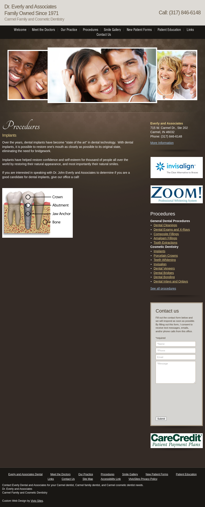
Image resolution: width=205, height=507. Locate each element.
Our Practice (85, 474)
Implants (159, 251)
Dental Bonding (164, 277)
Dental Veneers (164, 268)
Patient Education (186, 474)
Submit (161, 418)
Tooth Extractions (165, 242)
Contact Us (68, 479)
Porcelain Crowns (166, 255)
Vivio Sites (37, 500)
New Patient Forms (157, 474)
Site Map (87, 479)
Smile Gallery (130, 474)
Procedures (107, 474)
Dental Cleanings (165, 225)
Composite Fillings (166, 234)
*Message (176, 372)
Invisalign (160, 264)
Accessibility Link (111, 479)
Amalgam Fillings (165, 238)
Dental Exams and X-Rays (172, 229)
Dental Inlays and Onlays (171, 281)
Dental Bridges (164, 273)
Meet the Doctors (60, 474)
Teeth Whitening (165, 260)
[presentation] (174, 401)
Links (51, 479)
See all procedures (163, 288)
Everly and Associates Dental (25, 474)
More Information (162, 143)
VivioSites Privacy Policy (143, 479)
